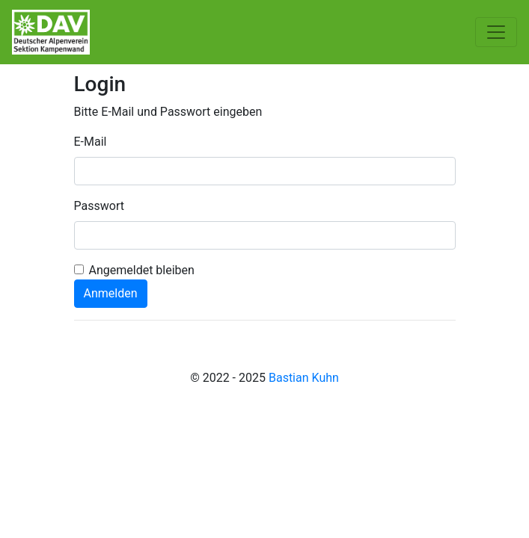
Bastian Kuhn (304, 378)
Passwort (99, 206)
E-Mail (90, 141)
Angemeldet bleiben (142, 270)
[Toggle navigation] (496, 32)
